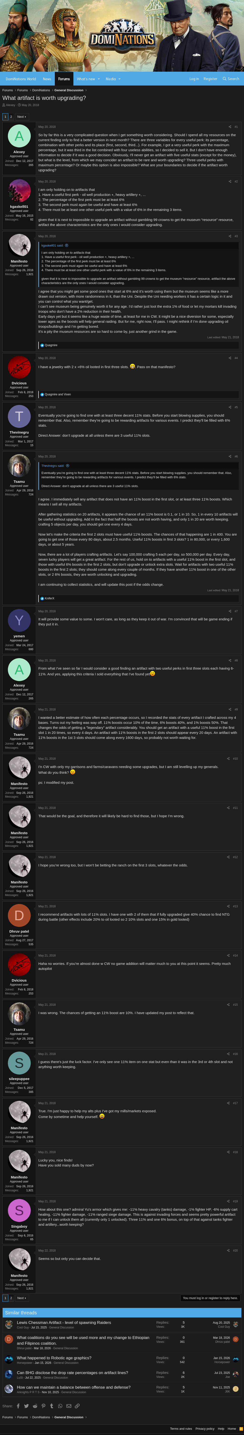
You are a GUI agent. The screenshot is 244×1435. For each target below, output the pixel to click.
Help (221, 1428)
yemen (19, 636)
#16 (235, 1054)
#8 (236, 660)
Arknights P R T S (26, 1392)
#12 (235, 857)
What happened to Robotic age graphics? (52, 1358)
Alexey (10, 105)
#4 (236, 358)
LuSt (18, 1377)
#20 (235, 1250)
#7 (236, 611)
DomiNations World (21, 78)
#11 (235, 808)
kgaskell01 (19, 206)
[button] (99, 79)
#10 (235, 758)
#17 (235, 1103)
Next (20, 116)
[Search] (231, 79)
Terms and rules (181, 1428)
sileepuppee (19, 1079)
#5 (236, 407)
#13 (235, 906)
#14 (235, 955)
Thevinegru (19, 432)
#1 (236, 127)
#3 (236, 236)
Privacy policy (205, 1428)
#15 (235, 1004)
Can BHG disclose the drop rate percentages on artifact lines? (70, 1373)
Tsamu (19, 481)
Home (232, 1428)
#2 (236, 181)
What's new (86, 78)
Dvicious (19, 383)
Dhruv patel (19, 931)
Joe (226, 1377)
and (58, 394)
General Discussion (59, 1327)
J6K (225, 1391)
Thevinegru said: (52, 466)
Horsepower (22, 1363)
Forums (64, 78)
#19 (235, 1201)
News (47, 78)
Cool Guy (21, 1327)
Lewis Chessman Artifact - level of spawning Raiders (62, 1322)
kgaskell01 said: (52, 245)
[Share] (230, 127)
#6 (236, 456)
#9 (236, 709)
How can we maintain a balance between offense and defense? (72, 1387)
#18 (235, 1152)
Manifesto (19, 261)
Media (111, 78)
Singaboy (19, 1226)
